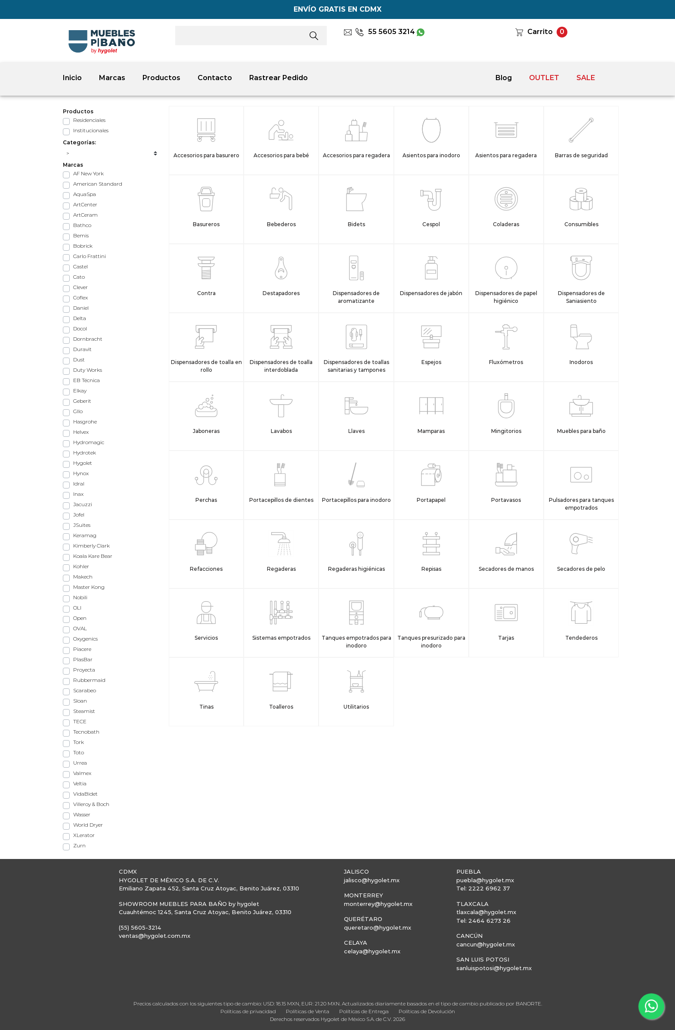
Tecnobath (86, 731)
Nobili (80, 597)
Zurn (79, 845)
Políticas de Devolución (427, 1011)
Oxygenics (85, 638)
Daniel (81, 308)
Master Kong (89, 587)
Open (80, 618)
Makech (83, 576)
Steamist (84, 711)
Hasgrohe (85, 421)
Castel (80, 266)
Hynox (81, 473)
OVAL (80, 628)
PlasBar (83, 659)
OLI (77, 607)
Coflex (80, 297)
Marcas (112, 78)
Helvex (81, 432)
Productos (161, 78)
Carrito (540, 32)
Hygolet (82, 463)
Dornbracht (87, 339)
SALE (585, 78)
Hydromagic (88, 442)
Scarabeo (84, 690)
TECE (80, 721)
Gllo (78, 411)
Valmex (82, 773)
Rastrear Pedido (278, 78)
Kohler (81, 566)
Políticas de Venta (307, 1011)
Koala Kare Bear (92, 556)
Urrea (80, 762)
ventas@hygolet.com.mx (154, 935)
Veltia (80, 783)
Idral (78, 483)
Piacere (82, 649)
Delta (79, 318)
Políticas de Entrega (364, 1011)
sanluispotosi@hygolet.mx (494, 968)
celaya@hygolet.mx (372, 951)
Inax (78, 494)
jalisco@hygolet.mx (371, 880)
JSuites (81, 525)
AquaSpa (84, 194)
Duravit (82, 349)
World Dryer (88, 825)
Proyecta (84, 669)
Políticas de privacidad (248, 1011)
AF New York (88, 173)
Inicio (72, 78)
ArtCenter (85, 204)
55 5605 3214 (385, 32)
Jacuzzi (82, 504)
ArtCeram (85, 215)
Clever (80, 287)
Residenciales (89, 120)
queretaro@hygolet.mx (377, 927)
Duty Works (87, 370)
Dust (79, 359)
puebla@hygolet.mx (485, 880)
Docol (80, 328)
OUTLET (544, 78)
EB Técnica (86, 380)
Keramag (84, 535)
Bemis (81, 235)
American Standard (97, 183)
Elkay (80, 390)
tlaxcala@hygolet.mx (486, 912)
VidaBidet (85, 793)
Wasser (81, 814)
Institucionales (90, 130)
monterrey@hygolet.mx (378, 903)
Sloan (80, 700)
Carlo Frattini (89, 256)
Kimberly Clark (91, 545)
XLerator (84, 835)
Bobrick (83, 246)
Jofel (78, 514)
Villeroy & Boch (91, 804)
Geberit (82, 401)
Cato (79, 277)
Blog (503, 78)
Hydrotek (84, 452)
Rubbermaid (89, 680)
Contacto (215, 78)
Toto (78, 752)
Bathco (82, 225)
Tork (78, 742)
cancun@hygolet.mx (485, 944)
